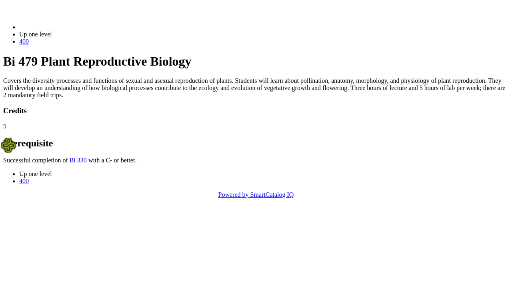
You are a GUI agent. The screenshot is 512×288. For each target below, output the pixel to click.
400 (24, 41)
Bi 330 (78, 160)
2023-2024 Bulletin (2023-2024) (61, 27)
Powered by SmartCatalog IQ (256, 194)
